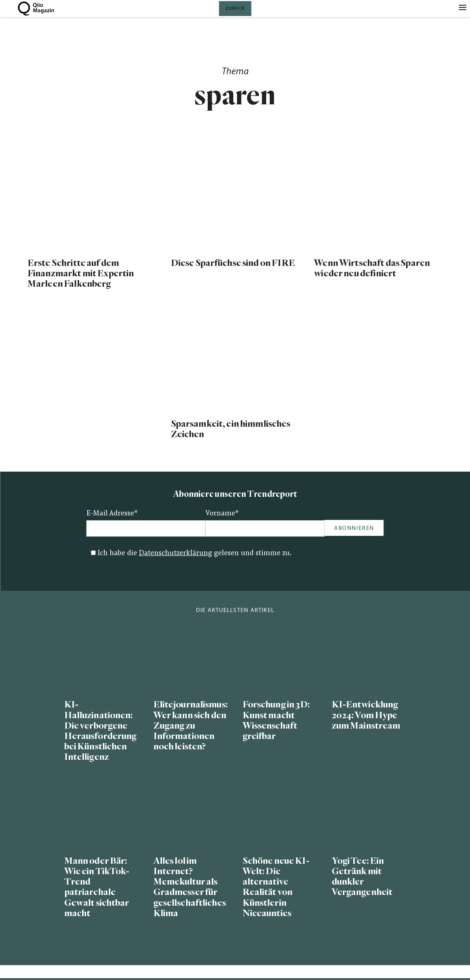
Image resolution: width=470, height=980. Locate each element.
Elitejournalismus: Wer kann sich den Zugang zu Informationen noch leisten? (190, 725)
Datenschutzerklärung (175, 553)
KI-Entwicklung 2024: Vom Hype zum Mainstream (366, 715)
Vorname (222, 513)
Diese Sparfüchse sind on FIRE (233, 263)
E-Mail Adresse (112, 513)
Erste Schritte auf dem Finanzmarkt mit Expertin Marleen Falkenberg (80, 273)
